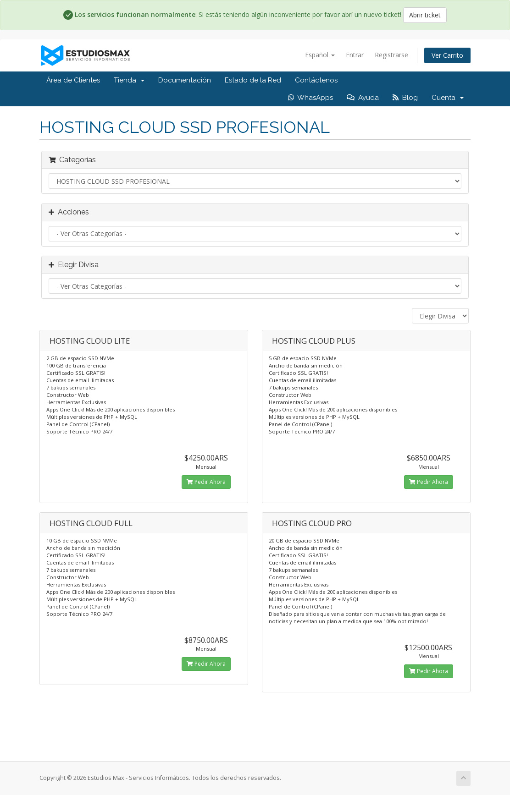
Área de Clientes (73, 80)
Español (320, 54)
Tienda (129, 80)
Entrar (355, 54)
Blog (405, 97)
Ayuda (363, 97)
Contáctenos (316, 80)
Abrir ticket (425, 15)
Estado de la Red (253, 80)
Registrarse (391, 54)
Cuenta (448, 97)
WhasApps (310, 97)
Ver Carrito (447, 55)
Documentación (184, 80)
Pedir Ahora (206, 482)
